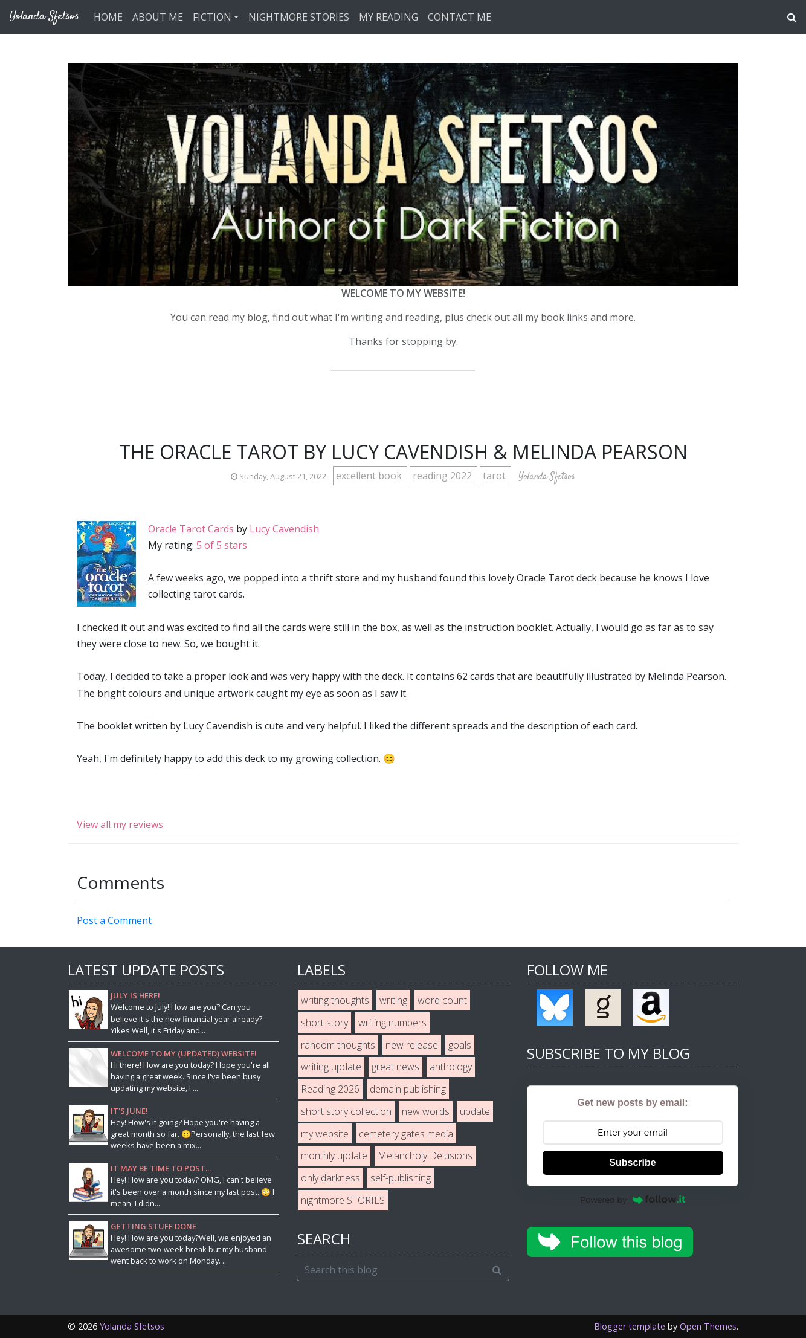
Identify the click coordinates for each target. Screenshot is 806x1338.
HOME (108, 17)
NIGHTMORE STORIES (298, 17)
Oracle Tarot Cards (191, 528)
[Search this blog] (391, 1269)
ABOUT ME (157, 17)
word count (442, 1000)
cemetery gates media (406, 1133)
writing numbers (392, 1022)
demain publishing (408, 1089)
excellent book (370, 475)
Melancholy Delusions (425, 1155)
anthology (451, 1066)
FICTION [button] (212, 17)
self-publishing (400, 1177)
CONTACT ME (459, 17)
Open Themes (708, 1326)
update (475, 1111)
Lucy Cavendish (284, 528)
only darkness (330, 1177)
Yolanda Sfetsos (132, 1326)
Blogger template (629, 1326)
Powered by (632, 1199)
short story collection (346, 1111)
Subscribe (632, 1162)
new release (411, 1045)
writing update (331, 1066)
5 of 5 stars (221, 545)
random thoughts (338, 1045)
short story (324, 1022)
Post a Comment (114, 920)
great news (395, 1066)
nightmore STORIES (343, 1200)
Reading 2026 (330, 1089)
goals (459, 1045)
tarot (495, 475)
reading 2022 (443, 475)
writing (393, 1000)
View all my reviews (120, 824)
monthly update (334, 1155)
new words (426, 1111)
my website (325, 1133)
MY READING (388, 17)
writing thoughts (335, 1000)
